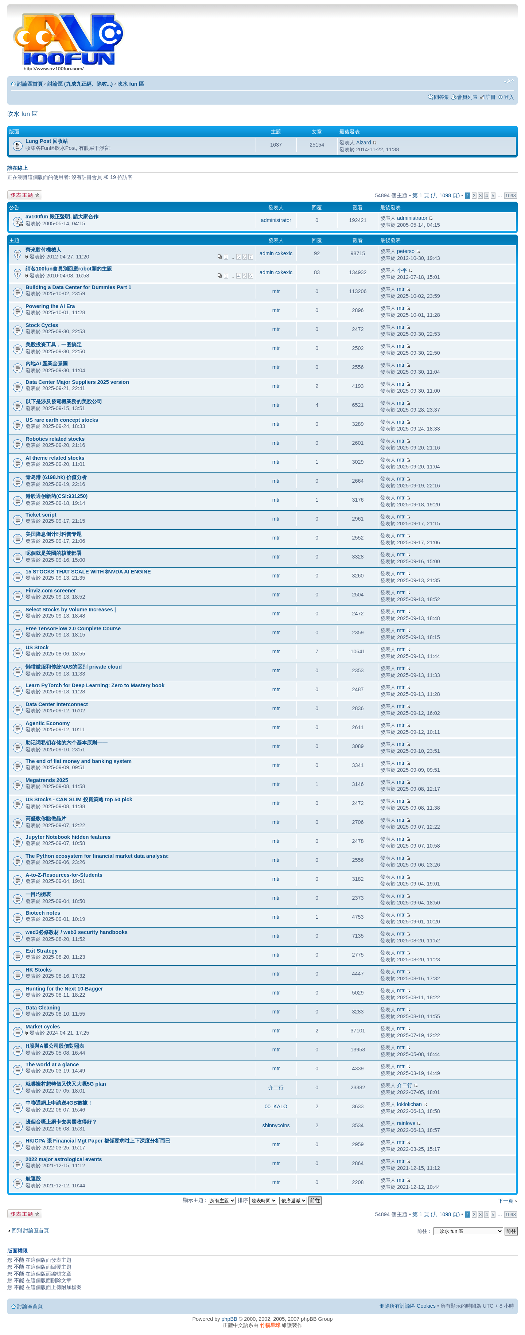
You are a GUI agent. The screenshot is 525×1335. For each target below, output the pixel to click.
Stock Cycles (42, 325)
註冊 (491, 97)
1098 (510, 195)
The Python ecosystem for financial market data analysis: (97, 856)
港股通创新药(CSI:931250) (57, 496)
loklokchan (409, 1104)
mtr (276, 291)
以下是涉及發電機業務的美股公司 (64, 401)
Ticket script (41, 515)
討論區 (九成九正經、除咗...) (80, 84)
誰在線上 (17, 168)
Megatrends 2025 (47, 780)
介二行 (276, 1087)
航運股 (33, 1179)
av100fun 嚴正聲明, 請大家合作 (62, 216)
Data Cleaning (43, 1008)
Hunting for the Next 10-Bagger (64, 989)
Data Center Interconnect (57, 704)
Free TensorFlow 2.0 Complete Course (73, 628)
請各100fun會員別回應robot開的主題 (69, 269)
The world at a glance (52, 1064)
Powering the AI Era (50, 306)
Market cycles (43, 1027)
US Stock (37, 647)
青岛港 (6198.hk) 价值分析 (56, 477)
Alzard (363, 142)
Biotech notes (43, 913)
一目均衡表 (38, 894)
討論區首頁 (30, 84)
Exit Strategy (42, 951)
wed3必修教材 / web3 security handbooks (77, 932)
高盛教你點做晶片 (46, 818)
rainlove (406, 1123)
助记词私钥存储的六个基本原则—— (67, 743)
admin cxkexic (276, 253)
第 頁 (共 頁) (436, 195)
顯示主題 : (209, 1200)
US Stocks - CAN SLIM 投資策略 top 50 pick (79, 799)
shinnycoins (275, 1125)
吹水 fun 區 (130, 84)
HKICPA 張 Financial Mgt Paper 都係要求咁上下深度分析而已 (98, 1141)
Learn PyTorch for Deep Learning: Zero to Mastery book (95, 685)
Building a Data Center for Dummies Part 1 (78, 287)
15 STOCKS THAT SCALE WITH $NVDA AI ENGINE (88, 572)
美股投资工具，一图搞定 (54, 344)
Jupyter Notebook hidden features (68, 837)
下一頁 (505, 1201)
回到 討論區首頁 (30, 1230)
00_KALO (276, 1106)
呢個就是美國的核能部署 (54, 553)
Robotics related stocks (55, 439)
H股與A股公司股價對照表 (55, 1046)
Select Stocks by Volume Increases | (71, 609)
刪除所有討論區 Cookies (408, 1306)
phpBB (229, 1319)
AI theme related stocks (55, 458)
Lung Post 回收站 (47, 141)
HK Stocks (39, 970)
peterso (406, 251)
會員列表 (467, 97)
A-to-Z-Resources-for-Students (64, 875)
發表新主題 (24, 194)
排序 (257, 1200)
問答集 (441, 97)
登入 (509, 97)
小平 (402, 270)
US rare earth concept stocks (62, 420)
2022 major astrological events (64, 1159)
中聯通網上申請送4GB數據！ (59, 1103)
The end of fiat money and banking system (79, 761)
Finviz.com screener (51, 590)
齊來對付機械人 (43, 250)
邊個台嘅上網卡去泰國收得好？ (61, 1122)
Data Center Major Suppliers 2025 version (77, 382)
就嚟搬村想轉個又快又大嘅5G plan (66, 1084)
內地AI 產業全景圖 (47, 363)
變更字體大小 (508, 81)
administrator (276, 220)
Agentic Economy (48, 723)
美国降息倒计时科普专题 (54, 534)
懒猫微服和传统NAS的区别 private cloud (74, 667)
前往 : (423, 1231)
